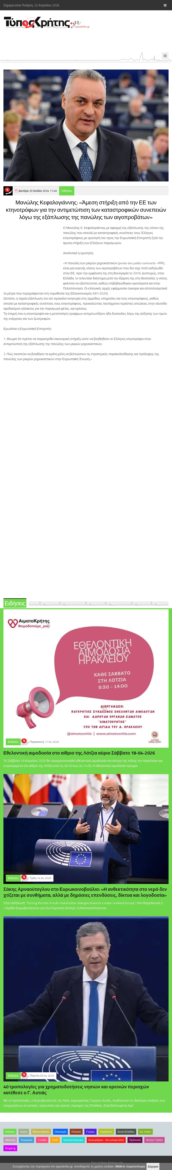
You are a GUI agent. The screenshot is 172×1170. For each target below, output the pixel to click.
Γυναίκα (42, 1140)
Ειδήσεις (66, 191)
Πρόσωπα (135, 1140)
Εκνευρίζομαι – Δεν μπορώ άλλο (106, 1140)
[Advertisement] (83, 40)
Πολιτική (76, 1132)
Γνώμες (90, 1132)
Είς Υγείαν (145, 1132)
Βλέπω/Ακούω (41, 1132)
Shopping (10, 1148)
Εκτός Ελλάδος (126, 1132)
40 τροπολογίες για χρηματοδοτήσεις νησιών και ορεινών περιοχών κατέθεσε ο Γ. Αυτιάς (76, 1089)
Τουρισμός (26, 1140)
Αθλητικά (10, 1140)
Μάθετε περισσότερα (130, 1166)
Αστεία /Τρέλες (154, 1140)
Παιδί (55, 1140)
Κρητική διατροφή (73, 1140)
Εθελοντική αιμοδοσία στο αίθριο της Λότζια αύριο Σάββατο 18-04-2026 (79, 752)
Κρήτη (23, 1132)
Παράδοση (106, 1132)
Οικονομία (60, 1132)
